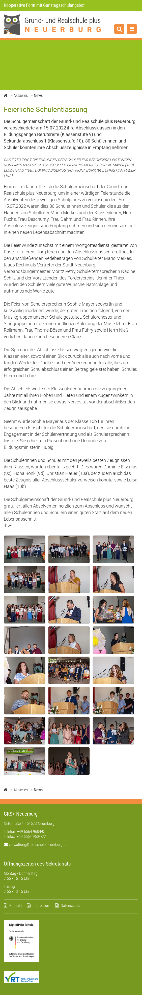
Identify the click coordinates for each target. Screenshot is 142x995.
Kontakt (15, 905)
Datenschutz (71, 905)
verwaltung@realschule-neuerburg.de (35, 844)
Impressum (41, 905)
